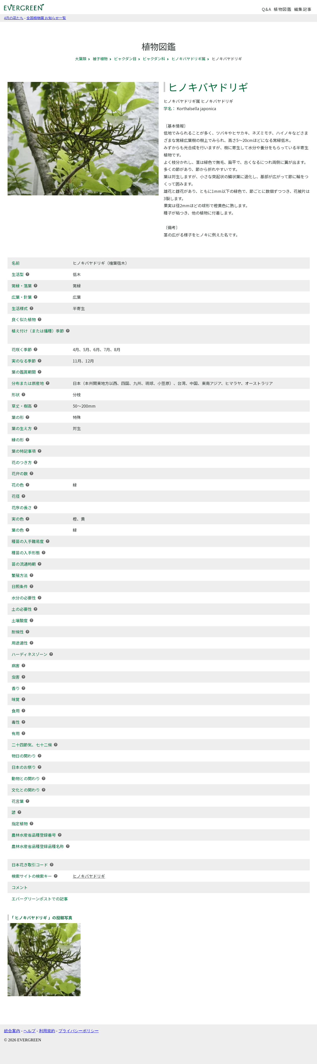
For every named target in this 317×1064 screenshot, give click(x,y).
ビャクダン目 (125, 58)
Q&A (266, 9)
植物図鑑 (282, 9)
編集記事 (303, 9)
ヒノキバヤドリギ (89, 876)
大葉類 (80, 58)
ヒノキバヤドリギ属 (188, 58)
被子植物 (100, 58)
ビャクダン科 (154, 58)
